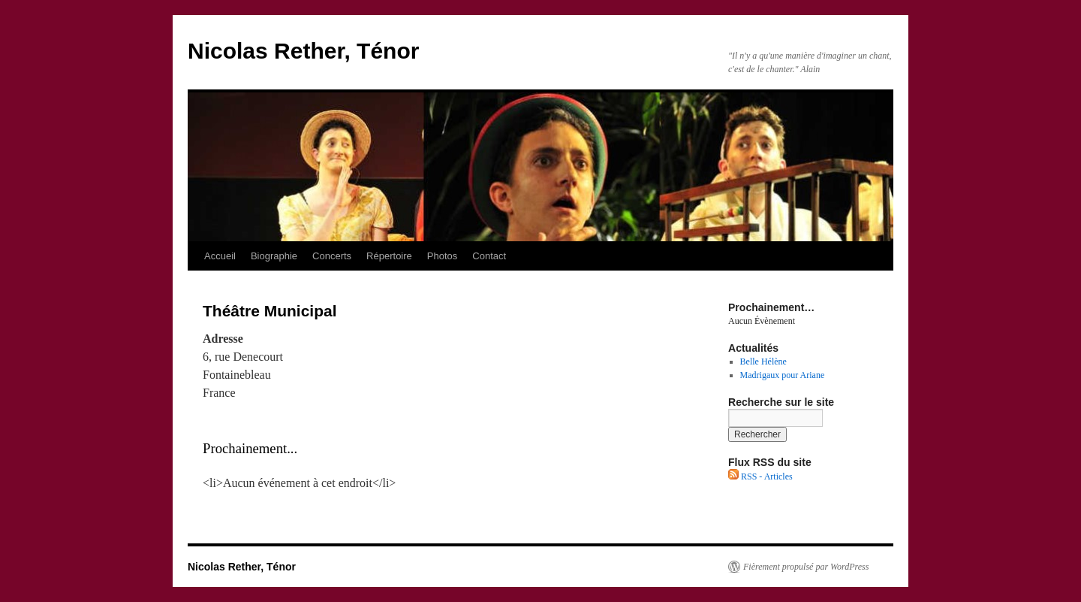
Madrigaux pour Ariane (782, 375)
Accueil (220, 256)
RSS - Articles (760, 476)
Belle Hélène (763, 361)
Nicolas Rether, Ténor (303, 50)
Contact (489, 256)
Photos (442, 256)
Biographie (274, 256)
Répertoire (389, 256)
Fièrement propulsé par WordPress (806, 566)
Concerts (331, 256)
